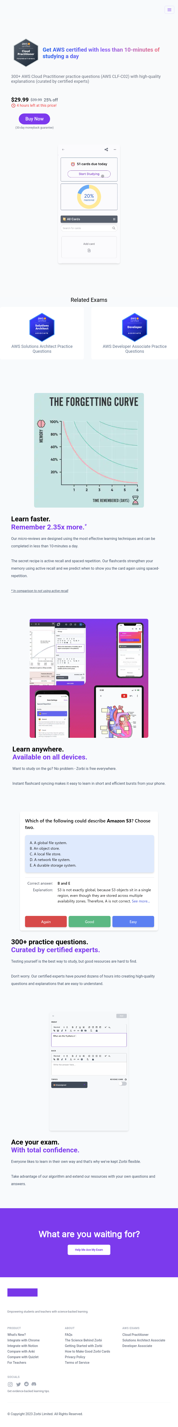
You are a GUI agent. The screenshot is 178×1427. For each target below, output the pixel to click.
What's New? (16, 1335)
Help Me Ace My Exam (89, 1249)
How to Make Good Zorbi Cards (87, 1351)
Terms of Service (77, 1362)
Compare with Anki (21, 1351)
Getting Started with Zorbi (83, 1346)
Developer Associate (137, 1346)
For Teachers (16, 1362)
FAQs (69, 1335)
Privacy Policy (75, 1357)
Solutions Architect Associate (143, 1340)
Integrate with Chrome (23, 1340)
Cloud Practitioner (135, 1335)
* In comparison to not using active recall (39, 591)
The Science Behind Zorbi (83, 1340)
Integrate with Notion (22, 1346)
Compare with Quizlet (22, 1357)
